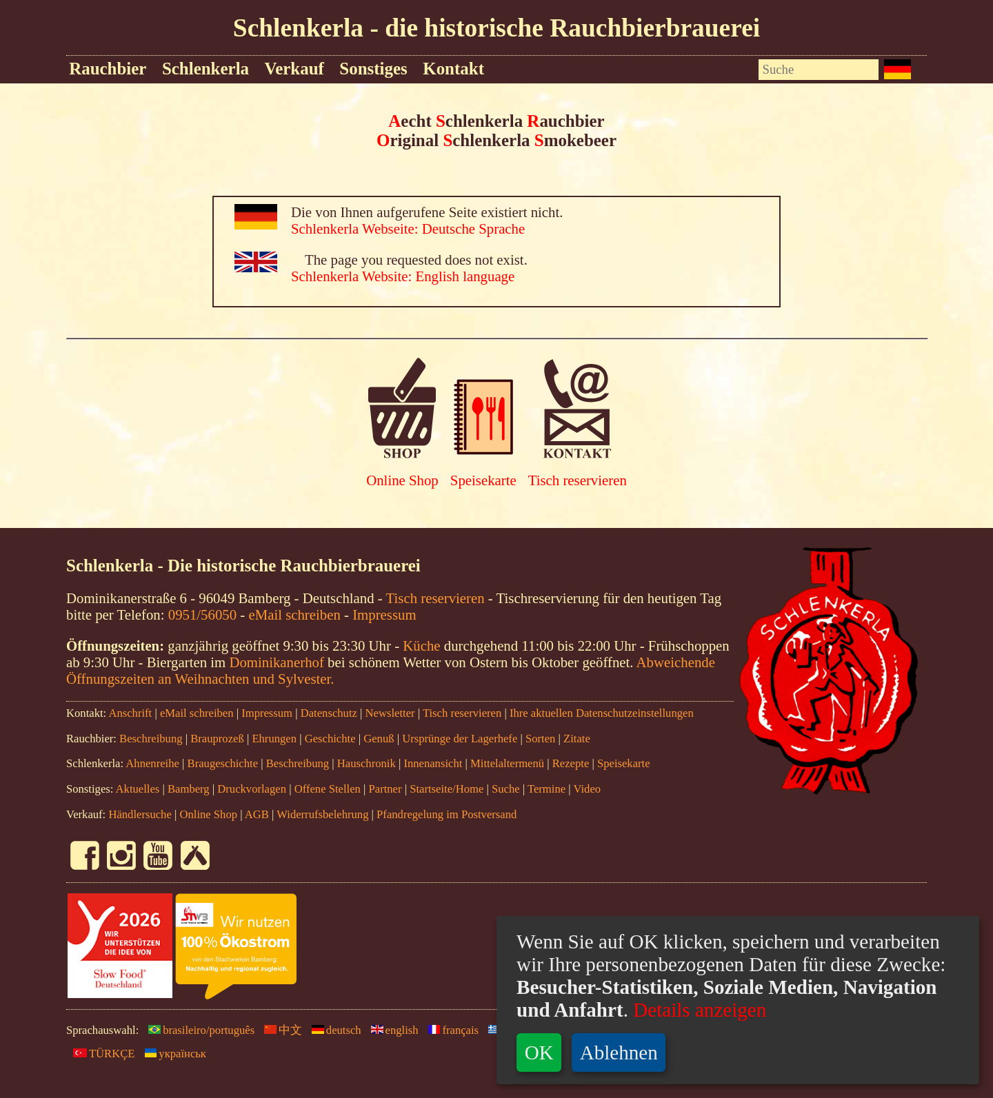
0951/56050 (202, 614)
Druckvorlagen (251, 788)
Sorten (540, 738)
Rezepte (571, 763)
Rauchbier (107, 68)
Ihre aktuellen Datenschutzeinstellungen (602, 713)
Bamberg (189, 788)
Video (587, 788)
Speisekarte (483, 480)
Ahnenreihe (152, 763)
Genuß (378, 738)
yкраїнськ (172, 1053)
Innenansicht (432, 763)
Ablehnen (619, 1052)
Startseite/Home (446, 788)
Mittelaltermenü (507, 763)
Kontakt (453, 68)
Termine (546, 788)
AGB (257, 814)
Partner (385, 788)
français (450, 1030)
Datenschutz (329, 713)
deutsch (333, 1030)
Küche (421, 645)
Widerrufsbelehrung (322, 814)
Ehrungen (274, 738)
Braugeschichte (223, 763)
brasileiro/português (197, 1030)
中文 (279, 1030)
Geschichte (330, 738)
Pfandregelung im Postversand (446, 814)
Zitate (576, 738)
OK (539, 1052)
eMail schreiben (294, 614)
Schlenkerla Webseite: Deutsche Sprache (408, 228)
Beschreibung (150, 738)
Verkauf (293, 68)
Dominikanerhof (276, 662)
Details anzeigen (697, 1010)
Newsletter (390, 713)
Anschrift (130, 713)
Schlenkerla (205, 68)
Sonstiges (373, 68)
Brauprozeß (217, 738)
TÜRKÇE (100, 1053)
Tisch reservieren (577, 480)
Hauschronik (368, 763)
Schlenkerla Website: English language (402, 276)
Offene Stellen (327, 788)
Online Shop (402, 480)
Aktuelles (138, 788)
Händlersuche (139, 814)
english (391, 1030)
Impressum (384, 614)
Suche (506, 788)
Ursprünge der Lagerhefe (459, 738)
